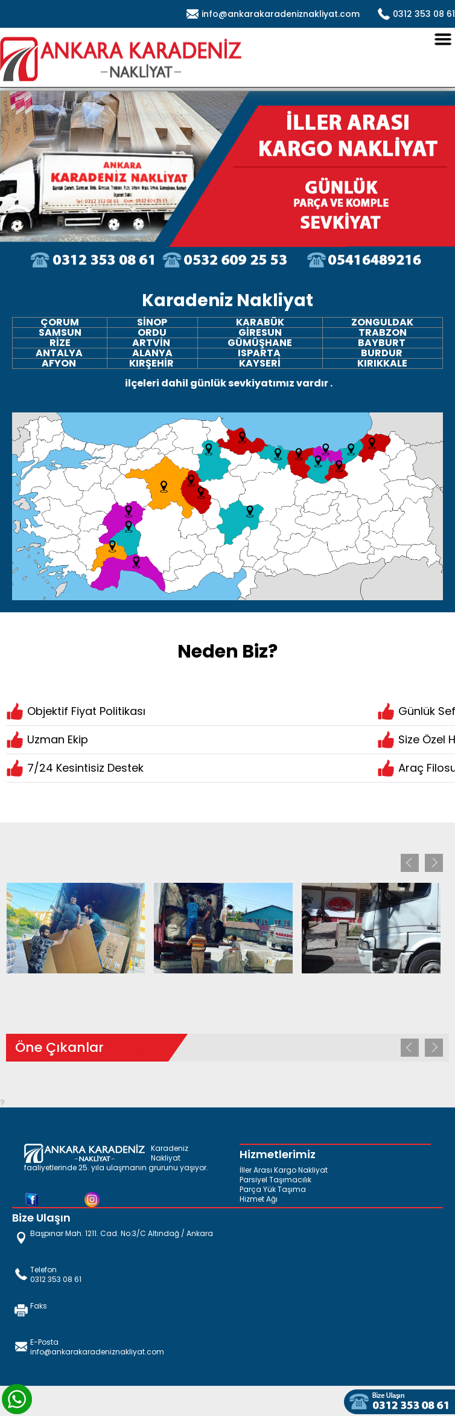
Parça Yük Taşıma (273, 1189)
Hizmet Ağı (259, 1199)
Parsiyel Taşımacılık (275, 1180)
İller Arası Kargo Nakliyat (284, 1170)
